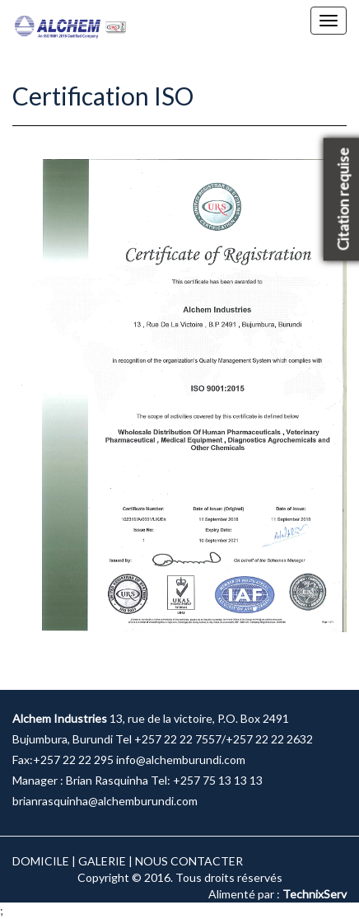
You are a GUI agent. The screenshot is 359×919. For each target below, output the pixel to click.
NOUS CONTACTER (189, 861)
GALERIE (102, 861)
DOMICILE (40, 861)
